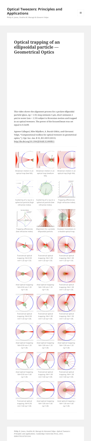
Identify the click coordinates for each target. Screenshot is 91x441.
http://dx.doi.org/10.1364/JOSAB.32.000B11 (34, 141)
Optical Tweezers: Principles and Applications (34, 11)
